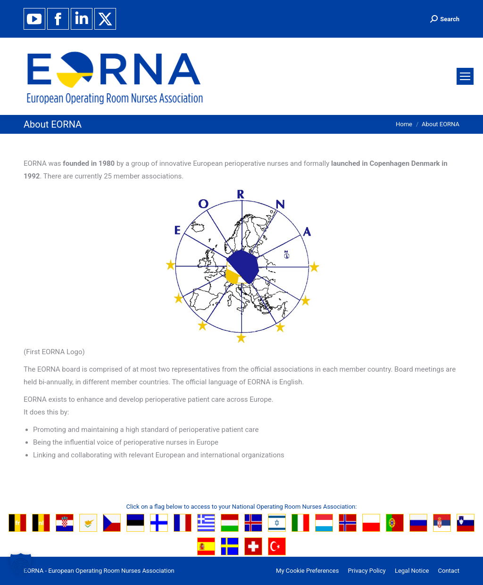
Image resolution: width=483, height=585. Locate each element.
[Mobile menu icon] (465, 76)
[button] (21, 564)
